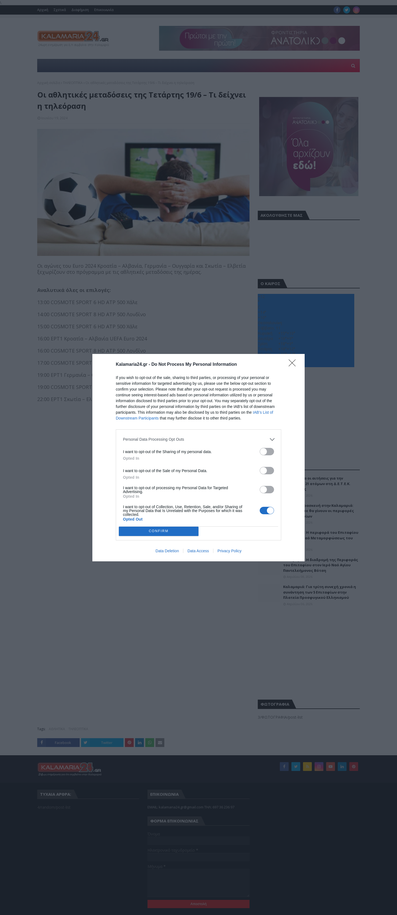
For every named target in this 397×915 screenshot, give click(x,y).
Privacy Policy (230, 551)
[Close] (294, 364)
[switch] (267, 451)
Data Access (198, 551)
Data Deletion (167, 551)
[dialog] (198, 457)
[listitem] (198, 439)
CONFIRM (158, 531)
